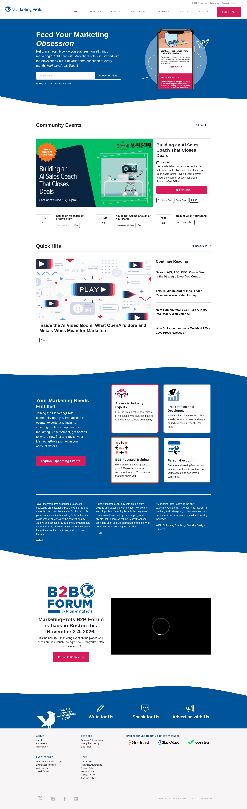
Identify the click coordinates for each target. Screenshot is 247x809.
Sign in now (65, 83)
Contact (234, 3)
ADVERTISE (162, 11)
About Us (40, 740)
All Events (203, 125)
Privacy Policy (88, 774)
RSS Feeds (41, 743)
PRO (76, 11)
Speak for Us (42, 771)
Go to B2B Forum (71, 614)
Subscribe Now (108, 75)
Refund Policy (88, 768)
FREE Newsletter (199, 3)
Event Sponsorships (46, 765)
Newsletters (42, 746)
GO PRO (229, 12)
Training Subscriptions (92, 740)
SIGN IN (183, 11)
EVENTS (116, 11)
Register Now (182, 189)
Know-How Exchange (91, 765)
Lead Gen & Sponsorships (49, 761)
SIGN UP (203, 11)
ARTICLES (95, 11)
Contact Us (86, 761)
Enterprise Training (90, 743)
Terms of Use (87, 771)
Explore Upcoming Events (60, 461)
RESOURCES (138, 11)
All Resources (201, 246)
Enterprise (214, 3)
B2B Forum (86, 746)
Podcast (225, 3)
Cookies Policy (88, 778)
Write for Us (42, 768)
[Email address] (65, 76)
